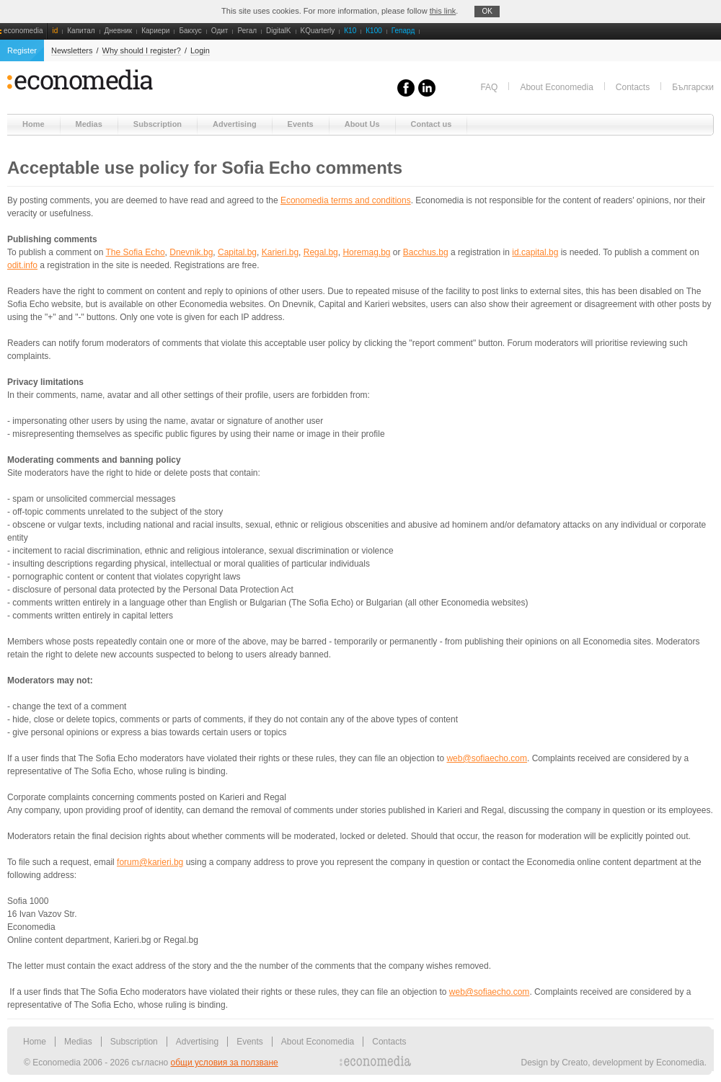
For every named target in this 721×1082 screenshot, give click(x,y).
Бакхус (190, 31)
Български (693, 87)
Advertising (197, 1042)
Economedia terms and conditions (345, 200)
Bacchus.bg (425, 252)
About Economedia (556, 87)
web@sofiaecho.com (486, 758)
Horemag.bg (366, 252)
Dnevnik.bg (191, 252)
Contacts (633, 87)
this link (443, 10)
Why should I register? (141, 50)
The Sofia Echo (135, 252)
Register (22, 50)
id (55, 31)
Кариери (155, 31)
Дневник (119, 31)
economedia (23, 31)
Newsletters (71, 50)
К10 (350, 31)
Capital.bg (237, 252)
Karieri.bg (280, 252)
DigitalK (278, 31)
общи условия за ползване (224, 1062)
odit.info (22, 265)
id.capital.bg (535, 252)
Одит (220, 31)
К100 (374, 31)
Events (249, 1042)
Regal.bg (321, 252)
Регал (247, 31)
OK (487, 11)
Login (200, 50)
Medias (78, 1042)
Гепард (403, 31)
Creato (575, 1062)
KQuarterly (318, 31)
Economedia (680, 1062)
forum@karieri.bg (150, 862)
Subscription (134, 1042)
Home (34, 1042)
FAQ (488, 87)
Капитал (80, 31)
